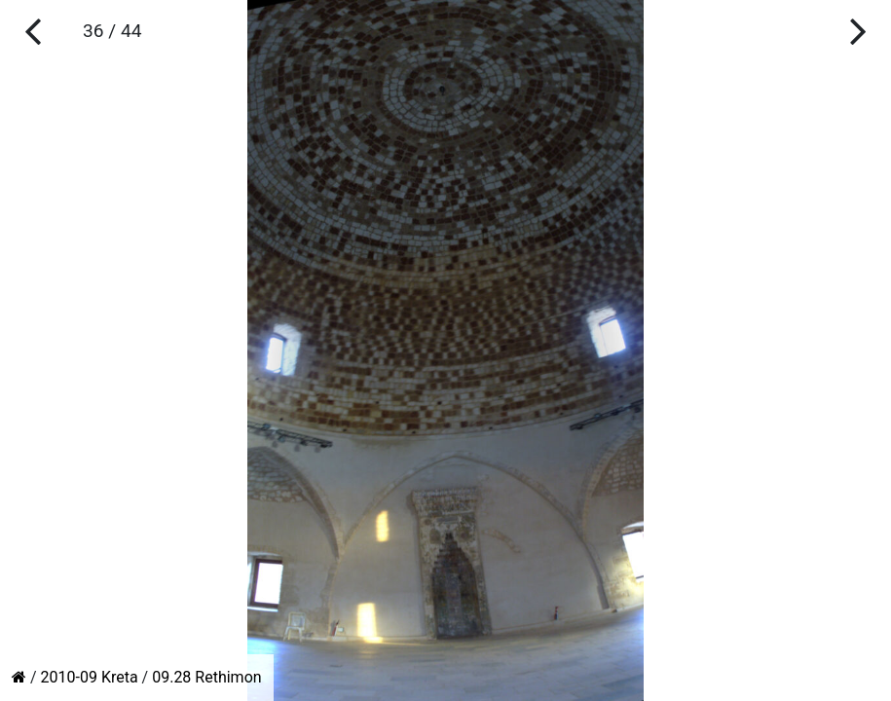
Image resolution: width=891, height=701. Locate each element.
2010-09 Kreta (89, 677)
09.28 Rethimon (206, 677)
